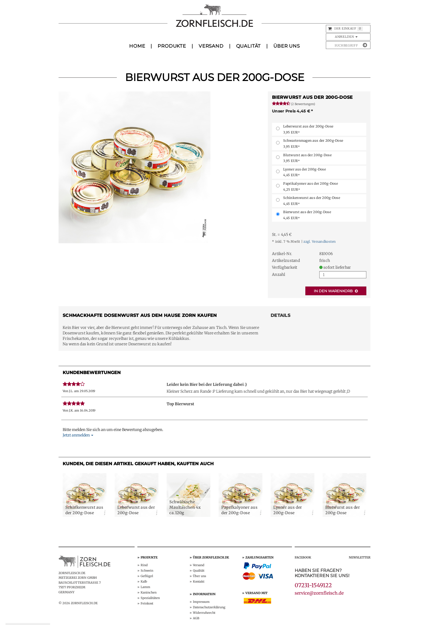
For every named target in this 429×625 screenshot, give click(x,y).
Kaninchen (148, 592)
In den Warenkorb (336, 291)
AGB (196, 618)
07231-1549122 (313, 585)
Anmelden (346, 37)
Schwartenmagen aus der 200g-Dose (313, 143)
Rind (144, 565)
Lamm (145, 587)
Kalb (144, 581)
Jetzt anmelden (78, 435)
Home (137, 46)
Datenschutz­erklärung (209, 607)
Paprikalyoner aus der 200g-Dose (310, 186)
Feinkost (147, 603)
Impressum (201, 602)
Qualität (248, 46)
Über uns (199, 576)
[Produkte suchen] (344, 45)
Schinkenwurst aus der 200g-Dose (311, 201)
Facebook (303, 557)
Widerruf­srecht (204, 613)
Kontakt (198, 581)
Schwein (147, 570)
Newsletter (359, 557)
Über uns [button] (286, 46)
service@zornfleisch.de (319, 593)
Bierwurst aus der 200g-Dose (307, 215)
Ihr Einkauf (345, 28)
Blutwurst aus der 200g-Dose (307, 158)
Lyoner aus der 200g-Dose (304, 172)
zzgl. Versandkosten (319, 241)
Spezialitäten (150, 598)
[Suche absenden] (365, 45)
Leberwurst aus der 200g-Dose (308, 129)
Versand (211, 46)
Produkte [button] (172, 46)
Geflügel (147, 576)
